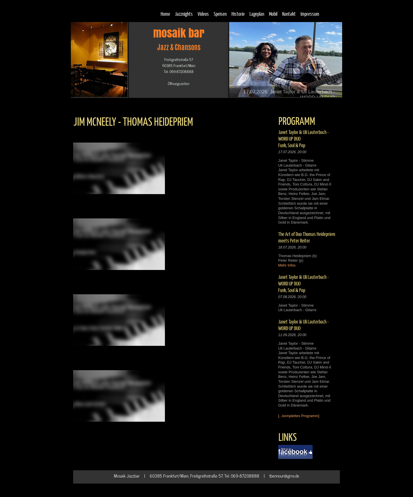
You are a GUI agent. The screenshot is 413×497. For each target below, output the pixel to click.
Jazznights (184, 14)
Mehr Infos (286, 265)
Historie (238, 14)
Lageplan (257, 14)
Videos (203, 14)
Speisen (220, 14)
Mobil (273, 14)
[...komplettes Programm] (298, 416)
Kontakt (289, 14)
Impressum (310, 14)
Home (165, 14)
